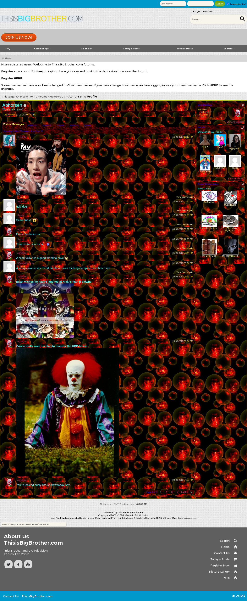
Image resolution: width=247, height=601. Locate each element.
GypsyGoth (234, 148)
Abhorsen (21, 229)
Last (184, 492)
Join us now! (19, 37)
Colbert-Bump (205, 171)
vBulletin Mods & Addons (131, 518)
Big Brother (208, 202)
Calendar (86, 48)
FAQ (7, 48)
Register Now (220, 565)
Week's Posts (185, 48)
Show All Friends (236, 178)
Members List (58, 96)
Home (225, 547)
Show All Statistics (235, 122)
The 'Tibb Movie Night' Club (230, 229)
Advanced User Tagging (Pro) (99, 518)
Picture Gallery (219, 571)
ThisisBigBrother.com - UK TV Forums (24, 96)
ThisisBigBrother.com (37, 596)
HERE (18, 78)
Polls (226, 578)
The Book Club (209, 256)
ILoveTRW (220, 168)
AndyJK (205, 146)
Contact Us (222, 553)
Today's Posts (131, 48)
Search (228, 48)
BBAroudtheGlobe (26, 263)
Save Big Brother (209, 228)
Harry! (220, 147)
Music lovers (230, 205)
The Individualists (230, 256)
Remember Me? (237, 4)
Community (42, 48)
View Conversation (185, 197)
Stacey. (20, 215)
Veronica (21, 201)
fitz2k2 (235, 168)
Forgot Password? (203, 11)
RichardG (21, 137)
